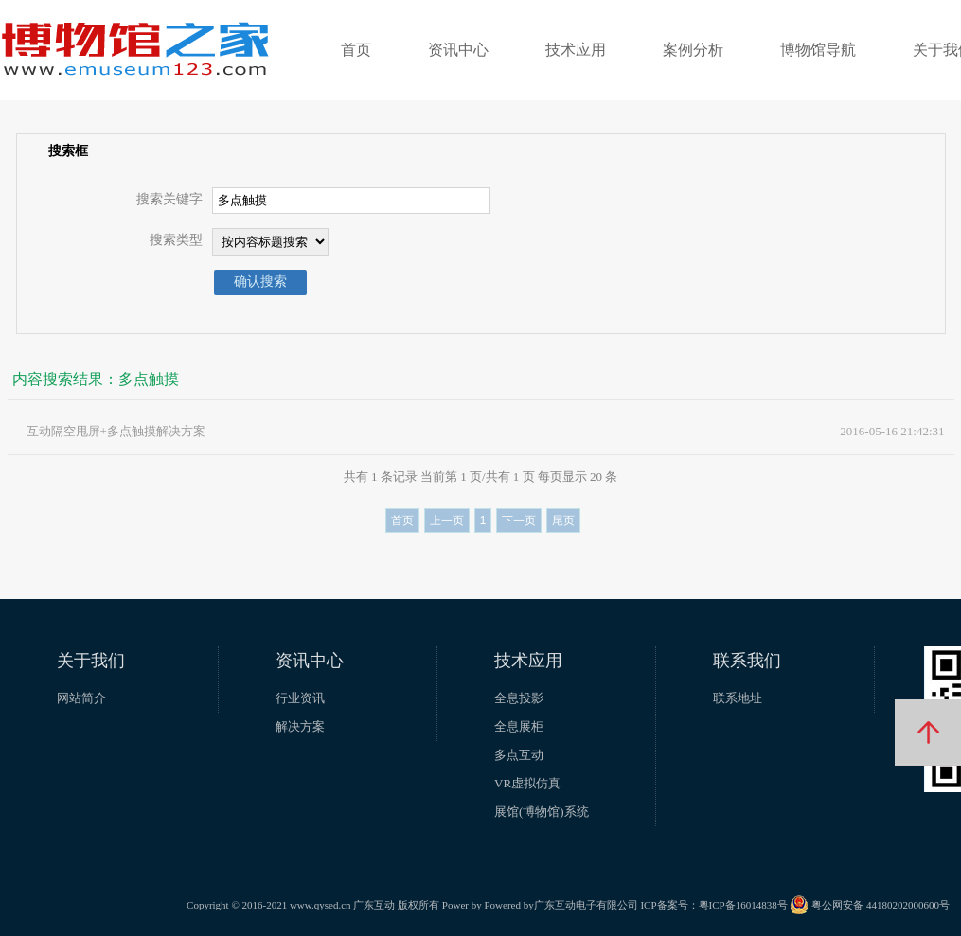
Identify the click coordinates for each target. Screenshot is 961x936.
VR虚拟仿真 (527, 783)
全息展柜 (518, 726)
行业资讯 (300, 698)
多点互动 (518, 755)
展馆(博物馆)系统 (541, 811)
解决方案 (300, 726)
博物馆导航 (818, 50)
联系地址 (737, 698)
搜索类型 (176, 240)
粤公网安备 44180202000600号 (870, 904)
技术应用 (575, 50)
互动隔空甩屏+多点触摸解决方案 (116, 431)
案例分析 (693, 50)
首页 (356, 50)
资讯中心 (458, 50)
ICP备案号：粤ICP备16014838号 (713, 904)
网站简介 (81, 698)
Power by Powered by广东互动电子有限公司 (540, 904)
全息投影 (518, 698)
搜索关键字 (169, 199)
